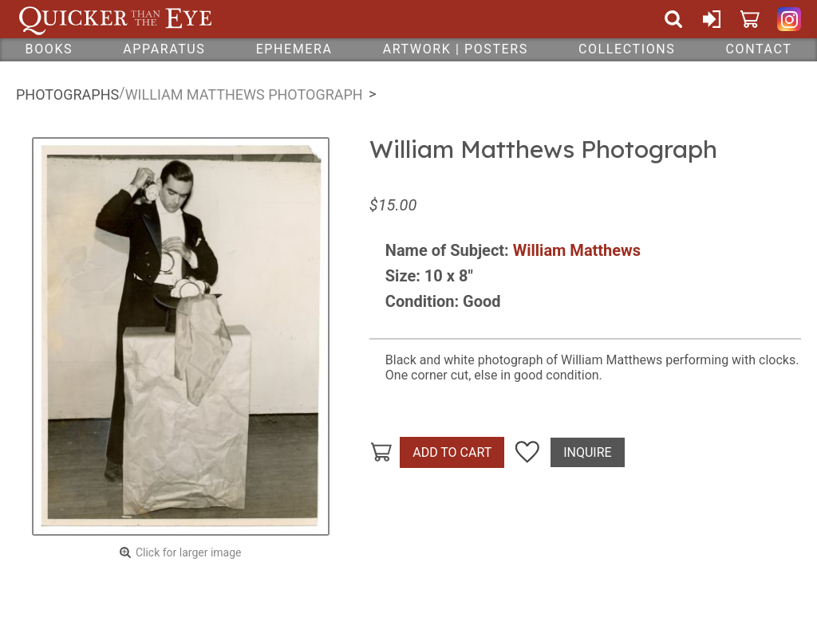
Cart (750, 19)
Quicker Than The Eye (115, 19)
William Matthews (577, 250)
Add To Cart (451, 452)
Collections (626, 49)
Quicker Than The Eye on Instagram (789, 19)
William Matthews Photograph (244, 94)
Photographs (67, 94)
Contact (759, 49)
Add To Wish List (527, 453)
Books (49, 49)
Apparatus (164, 49)
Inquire (587, 452)
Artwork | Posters (455, 49)
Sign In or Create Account (712, 19)
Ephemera (294, 49)
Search (673, 19)
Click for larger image (189, 552)
